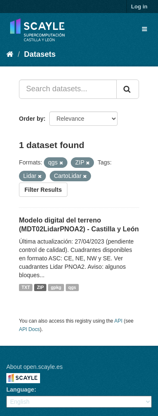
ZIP (40, 287)
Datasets (40, 54)
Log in (139, 6)
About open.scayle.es (34, 366)
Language (20, 389)
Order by (31, 118)
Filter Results (43, 189)
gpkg (56, 287)
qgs (72, 287)
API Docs (29, 329)
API (118, 321)
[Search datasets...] (68, 89)
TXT (25, 287)
